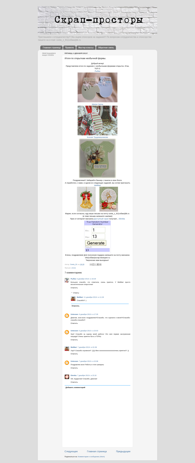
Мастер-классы (86, 48)
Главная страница (52, 48)
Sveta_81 (74, 264)
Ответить (74, 288)
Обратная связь (106, 48)
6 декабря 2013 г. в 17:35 (88, 314)
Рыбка (97, 71)
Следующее (71, 451)
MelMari (97, 185)
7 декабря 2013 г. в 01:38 (87, 347)
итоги (74, 268)
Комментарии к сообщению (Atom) (91, 457)
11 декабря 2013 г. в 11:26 (94, 297)
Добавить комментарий (75, 387)
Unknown (74, 314)
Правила (69, 48)
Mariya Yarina (97, 104)
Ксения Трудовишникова (97, 137)
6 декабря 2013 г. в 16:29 (86, 279)
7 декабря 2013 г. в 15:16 (86, 375)
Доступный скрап (101, 219)
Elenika (122, 219)
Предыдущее (123, 451)
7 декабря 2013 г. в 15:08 (88, 361)
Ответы (76, 293)
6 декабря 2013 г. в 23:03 (88, 331)
